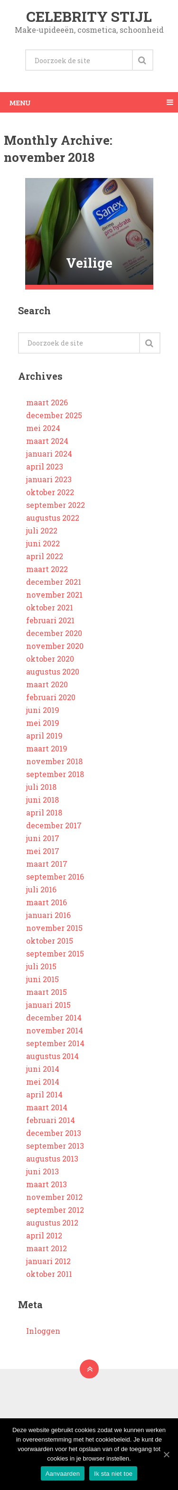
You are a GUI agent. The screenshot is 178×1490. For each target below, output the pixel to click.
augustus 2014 (52, 1056)
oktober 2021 (49, 607)
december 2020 (54, 633)
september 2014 (55, 1043)
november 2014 (54, 1030)
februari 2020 (50, 697)
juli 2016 (41, 889)
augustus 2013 (52, 1158)
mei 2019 (42, 723)
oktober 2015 (49, 941)
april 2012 (44, 1235)
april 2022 (44, 556)
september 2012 (55, 1210)
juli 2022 (41, 530)
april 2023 (44, 466)
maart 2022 (47, 569)
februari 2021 (50, 620)
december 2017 (54, 825)
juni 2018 (42, 800)
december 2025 (54, 415)
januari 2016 (48, 915)
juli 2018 (41, 787)
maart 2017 (46, 864)
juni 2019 (42, 710)
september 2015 (55, 953)
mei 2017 (42, 851)
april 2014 (44, 1094)
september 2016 (55, 876)
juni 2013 (42, 1171)
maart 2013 (46, 1184)
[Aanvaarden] (166, 1454)
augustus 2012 (52, 1223)
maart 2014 (46, 1107)
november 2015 (54, 928)
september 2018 (55, 774)
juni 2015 (42, 979)
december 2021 (53, 582)
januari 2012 (48, 1261)
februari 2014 (50, 1120)
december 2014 (54, 1017)
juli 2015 (41, 966)
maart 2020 (47, 684)
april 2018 (44, 812)
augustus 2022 (52, 518)
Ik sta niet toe (113, 1473)
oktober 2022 (50, 492)
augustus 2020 (52, 671)
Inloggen (43, 1331)
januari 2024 (49, 454)
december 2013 (53, 1133)
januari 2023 (49, 479)
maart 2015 (46, 992)
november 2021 (54, 595)
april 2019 (44, 735)
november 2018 (54, 761)
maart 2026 (47, 402)
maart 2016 (46, 902)
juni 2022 (43, 543)
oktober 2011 (49, 1274)
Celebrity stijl (89, 16)
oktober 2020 (50, 659)
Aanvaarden (63, 1473)
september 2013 (55, 1146)
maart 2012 (46, 1248)
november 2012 (54, 1197)
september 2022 (55, 505)
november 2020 (55, 646)
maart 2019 (46, 748)
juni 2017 (42, 838)
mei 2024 (43, 428)
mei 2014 (42, 1082)
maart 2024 (47, 441)
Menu (19, 102)
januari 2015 (48, 1005)
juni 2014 (42, 1069)
